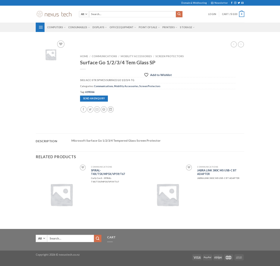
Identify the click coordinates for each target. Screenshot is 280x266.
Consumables (79, 27)
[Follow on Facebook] (232, 3)
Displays (99, 27)
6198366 (89, 91)
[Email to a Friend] (97, 109)
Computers (56, 27)
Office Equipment (123, 27)
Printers (169, 27)
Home (84, 56)
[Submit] (179, 14)
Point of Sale (149, 27)
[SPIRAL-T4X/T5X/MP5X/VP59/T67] (61, 194)
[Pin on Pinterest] (104, 109)
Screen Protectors (169, 56)
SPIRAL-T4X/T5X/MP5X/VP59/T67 (108, 172)
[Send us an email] (242, 3)
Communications (104, 56)
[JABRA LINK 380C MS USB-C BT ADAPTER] (167, 194)
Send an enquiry (94, 98)
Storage (187, 27)
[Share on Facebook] (83, 109)
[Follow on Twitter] (239, 3)
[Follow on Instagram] (235, 3)
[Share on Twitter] (90, 109)
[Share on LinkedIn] (110, 109)
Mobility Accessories (136, 56)
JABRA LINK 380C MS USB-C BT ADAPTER (217, 172)
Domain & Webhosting (194, 2)
